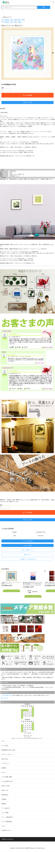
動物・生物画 (21, 19)
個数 (2, 87)
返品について (27, 554)
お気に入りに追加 (27, 102)
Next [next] (52, 53)
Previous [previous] (2, 53)
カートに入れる (27, 95)
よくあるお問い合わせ (7, 695)
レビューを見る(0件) (27, 541)
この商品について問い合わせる (27, 559)
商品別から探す (9, 19)
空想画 (19, 22)
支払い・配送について (27, 550)
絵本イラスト (21, 21)
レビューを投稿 (27, 545)
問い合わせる (4, 698)
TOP (2, 19)
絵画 (15, 19)
